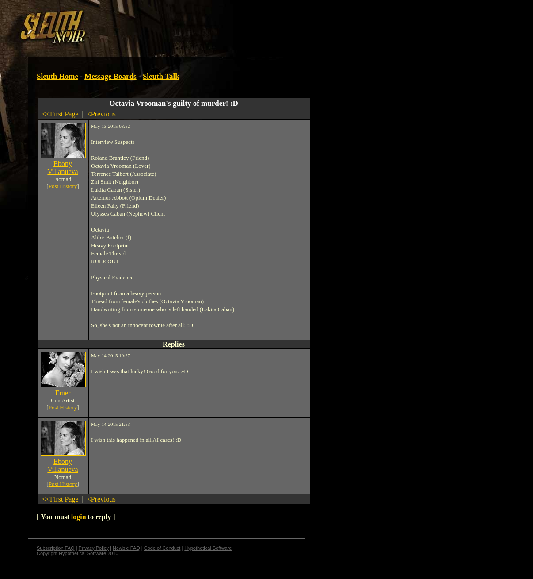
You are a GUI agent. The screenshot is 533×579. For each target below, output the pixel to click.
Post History (63, 186)
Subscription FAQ (56, 548)
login (78, 517)
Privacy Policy (94, 548)
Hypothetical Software (208, 548)
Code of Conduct (162, 548)
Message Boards (110, 76)
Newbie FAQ (126, 548)
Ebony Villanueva (62, 167)
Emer (63, 393)
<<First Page (60, 114)
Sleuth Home (57, 76)
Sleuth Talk (161, 76)
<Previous (101, 114)
